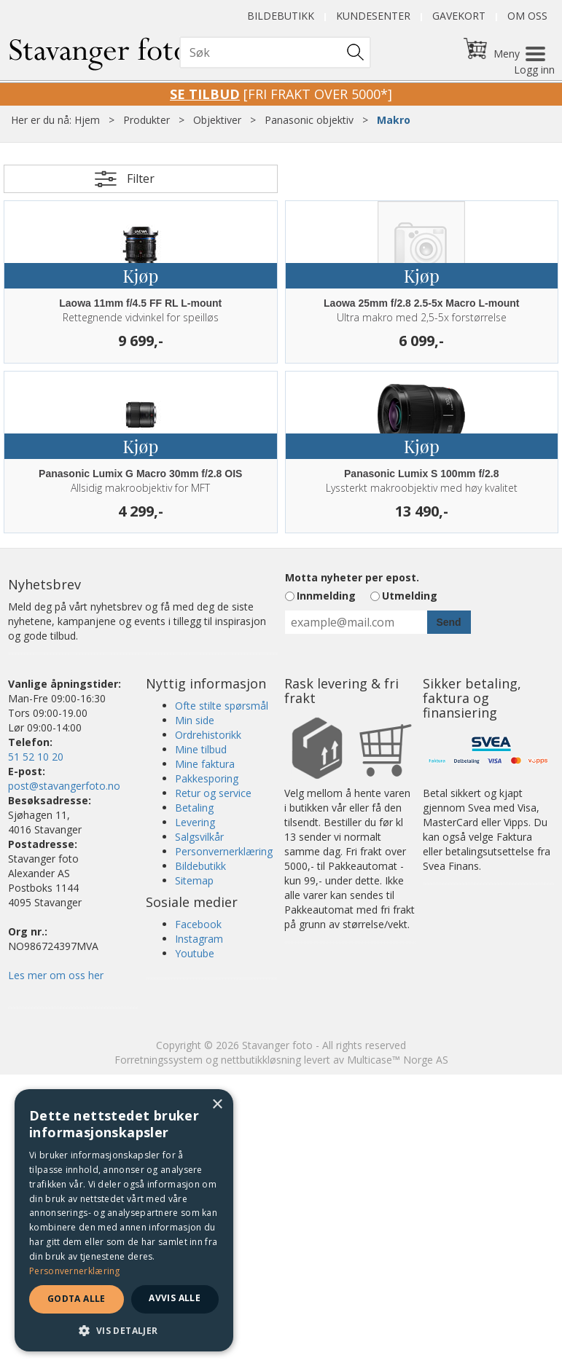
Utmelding (409, 595)
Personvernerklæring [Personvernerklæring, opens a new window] (74, 1271)
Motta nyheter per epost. (352, 577)
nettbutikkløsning (261, 1060)
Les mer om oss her (56, 975)
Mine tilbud (201, 749)
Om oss (527, 16)
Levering (195, 822)
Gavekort (458, 16)
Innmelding (326, 595)
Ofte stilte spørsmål (221, 706)
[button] (124, 1330)
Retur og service (213, 793)
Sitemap (194, 880)
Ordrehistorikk (208, 735)
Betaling (194, 808)
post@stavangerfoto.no (64, 786)
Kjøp (140, 275)
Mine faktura (205, 764)
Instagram (199, 939)
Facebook (198, 924)
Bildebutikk (280, 16)
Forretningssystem (158, 1060)
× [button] (216, 1104)
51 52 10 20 (35, 757)
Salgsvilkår (199, 837)
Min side (194, 720)
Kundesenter (373, 16)
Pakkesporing (206, 778)
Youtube (194, 953)
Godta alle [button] (76, 1298)
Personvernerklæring (224, 851)
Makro (393, 120)
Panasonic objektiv (309, 120)
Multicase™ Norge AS (397, 1060)
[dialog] (124, 1220)
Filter (141, 178)
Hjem (87, 120)
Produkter (146, 120)
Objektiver (217, 120)
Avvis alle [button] (174, 1298)
